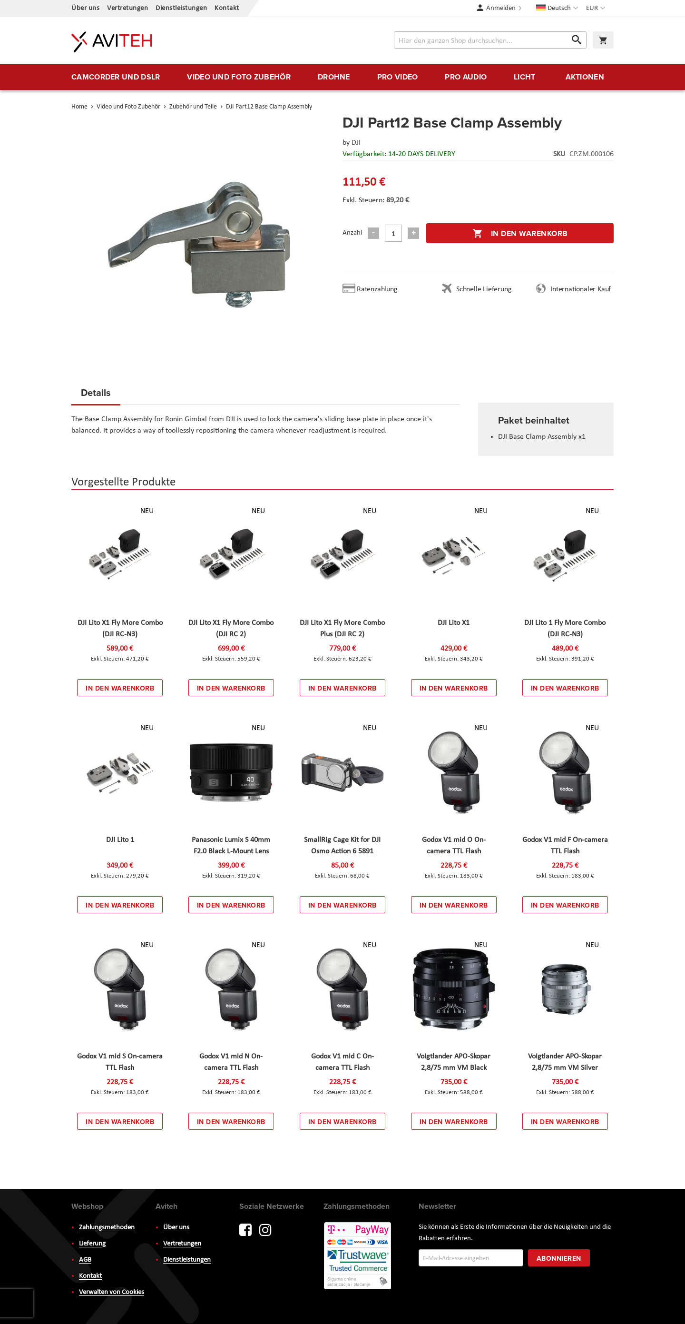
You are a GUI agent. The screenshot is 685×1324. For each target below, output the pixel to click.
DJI (356, 143)
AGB (85, 1260)
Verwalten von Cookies (111, 1292)
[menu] (342, 77)
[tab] (95, 395)
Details (96, 392)
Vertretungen (127, 8)
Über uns (85, 8)
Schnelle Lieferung (483, 289)
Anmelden (501, 8)
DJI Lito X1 (454, 623)
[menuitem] (116, 77)
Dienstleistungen (181, 8)
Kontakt (227, 8)
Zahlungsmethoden (107, 1227)
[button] (596, 8)
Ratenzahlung (377, 289)
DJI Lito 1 (120, 840)
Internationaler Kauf (580, 289)
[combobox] (490, 40)
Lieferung (92, 1243)
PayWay (358, 1256)
